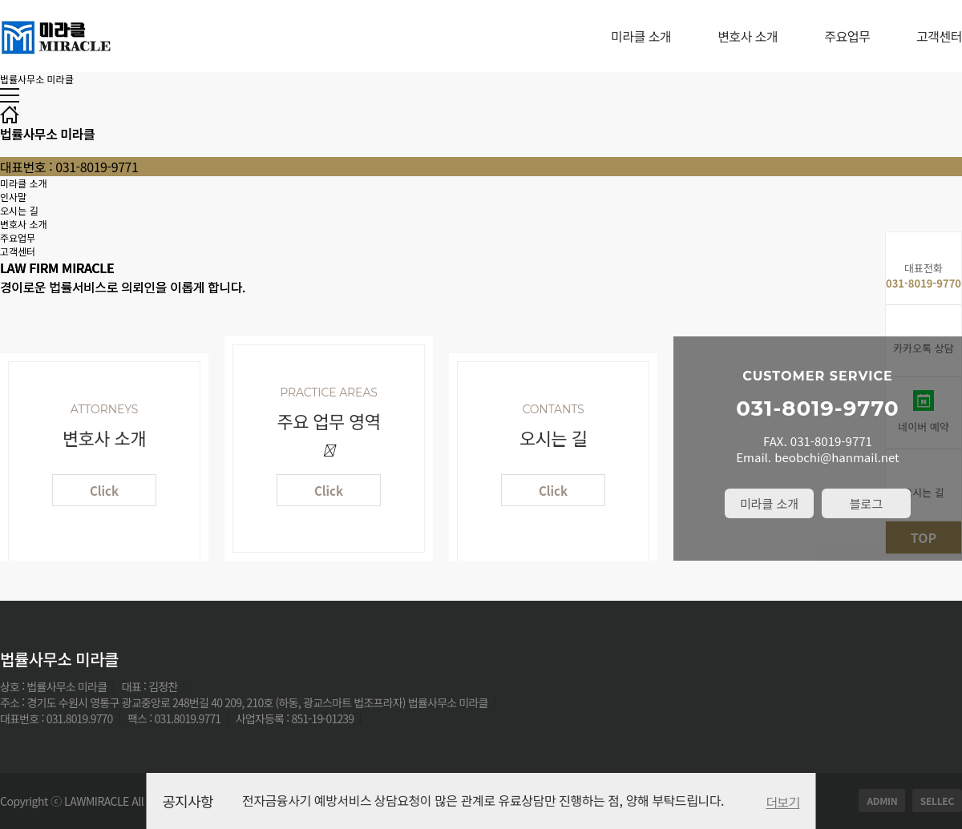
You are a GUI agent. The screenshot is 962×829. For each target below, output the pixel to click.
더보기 (782, 802)
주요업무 (847, 36)
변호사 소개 (747, 36)
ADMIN (882, 800)
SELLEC (937, 800)
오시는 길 (19, 210)
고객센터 (939, 36)
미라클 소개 (641, 36)
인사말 (13, 196)
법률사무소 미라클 (37, 79)
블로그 (866, 503)
